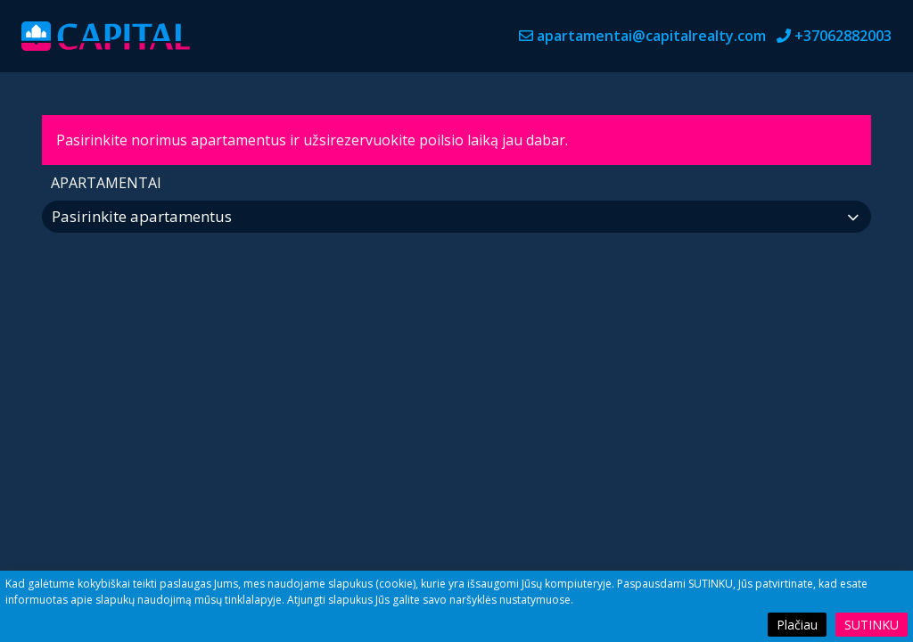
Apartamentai (106, 183)
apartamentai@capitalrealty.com (651, 35)
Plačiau (797, 624)
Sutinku (871, 624)
